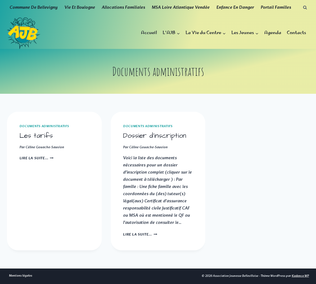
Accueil (149, 33)
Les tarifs (36, 135)
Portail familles (276, 7)
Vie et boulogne (79, 7)
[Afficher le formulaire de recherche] (305, 8)
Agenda (272, 33)
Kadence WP (300, 276)
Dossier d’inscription (154, 135)
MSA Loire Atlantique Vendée (181, 7)
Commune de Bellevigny (33, 7)
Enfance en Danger (235, 7)
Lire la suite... (37, 158)
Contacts (296, 33)
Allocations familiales (123, 7)
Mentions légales (20, 275)
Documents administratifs (44, 126)
